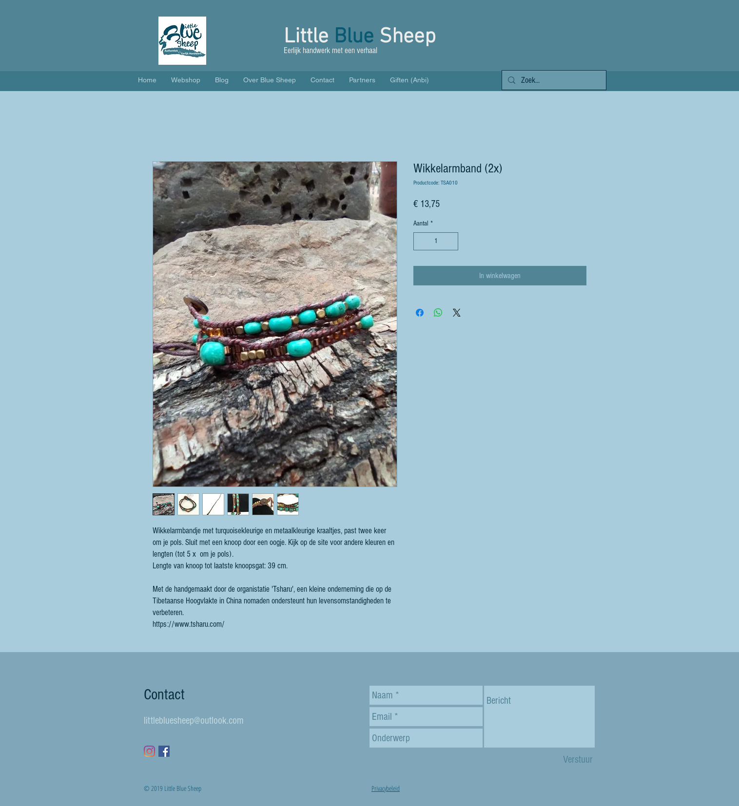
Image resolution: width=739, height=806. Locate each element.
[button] (590, 46)
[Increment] (451, 241)
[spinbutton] (436, 241)
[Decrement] (421, 241)
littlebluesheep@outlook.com (194, 720)
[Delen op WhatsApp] (438, 313)
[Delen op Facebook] (420, 313)
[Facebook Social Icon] (164, 751)
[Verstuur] (578, 759)
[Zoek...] (553, 80)
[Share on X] (457, 313)
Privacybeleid (385, 788)
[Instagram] (149, 751)
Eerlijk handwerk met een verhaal (331, 50)
